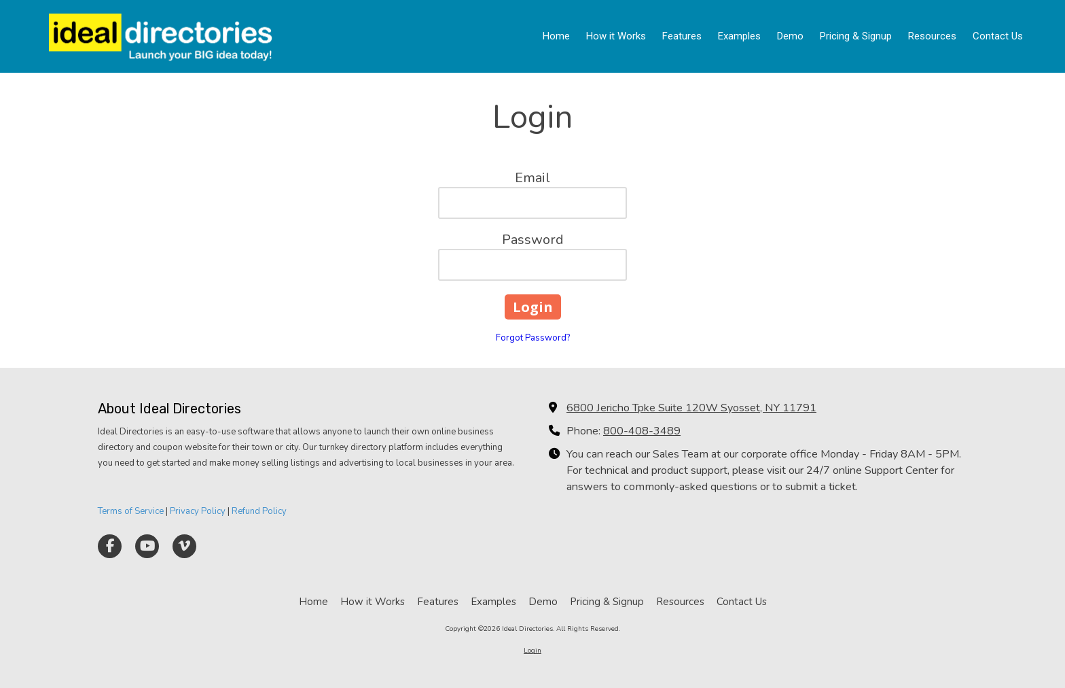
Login (532, 650)
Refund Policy (259, 511)
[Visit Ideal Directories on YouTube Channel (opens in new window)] (147, 546)
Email (532, 178)
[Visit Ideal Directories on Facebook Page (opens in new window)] (110, 546)
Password (533, 239)
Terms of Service (131, 511)
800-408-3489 (642, 431)
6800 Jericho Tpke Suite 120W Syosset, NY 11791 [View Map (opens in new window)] (691, 407)
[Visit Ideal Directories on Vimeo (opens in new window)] (184, 546)
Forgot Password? (533, 338)
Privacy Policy (197, 511)
